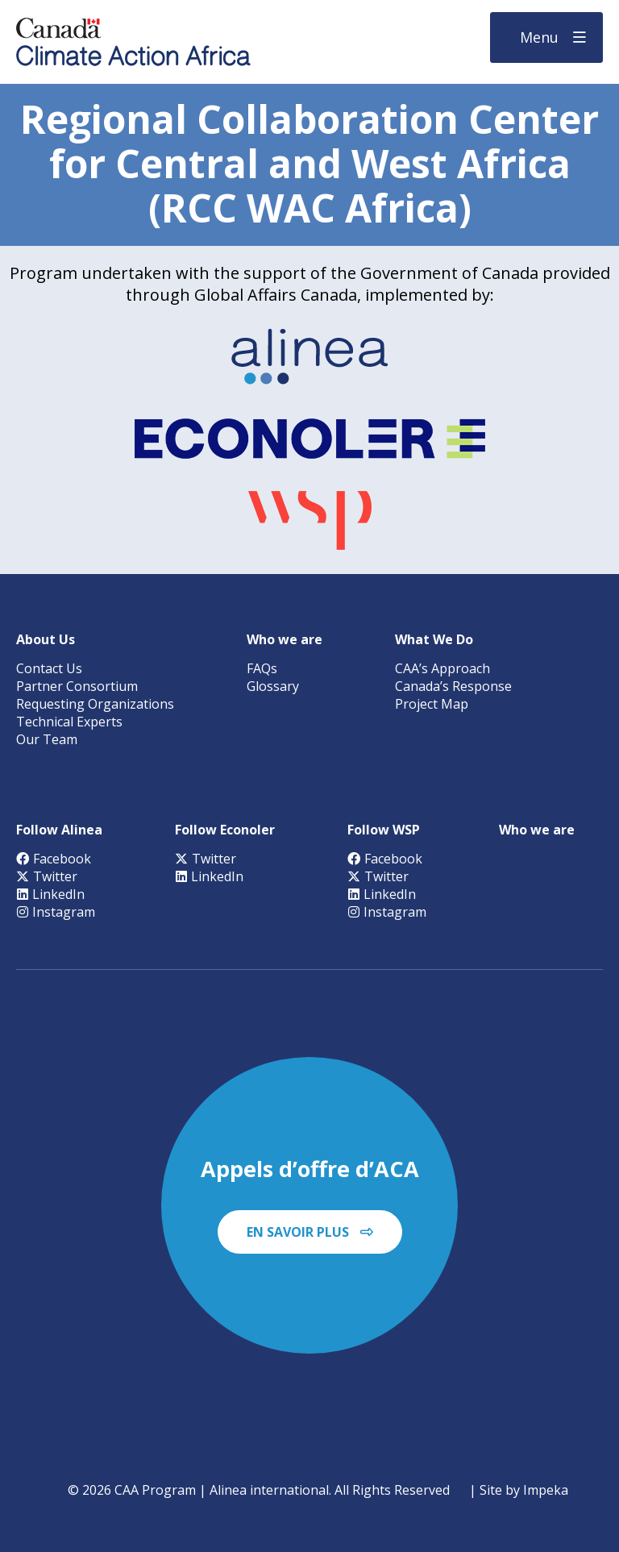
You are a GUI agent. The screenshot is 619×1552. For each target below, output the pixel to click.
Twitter (46, 876)
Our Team (46, 739)
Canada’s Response (453, 686)
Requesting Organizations (95, 704)
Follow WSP (383, 829)
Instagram (55, 912)
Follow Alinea (59, 829)
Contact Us (49, 668)
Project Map (431, 704)
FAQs (262, 668)
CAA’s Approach (442, 668)
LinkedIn (50, 894)
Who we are (284, 639)
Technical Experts (69, 721)
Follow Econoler (225, 829)
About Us (45, 639)
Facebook (53, 859)
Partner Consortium (77, 686)
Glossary (273, 686)
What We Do (434, 639)
